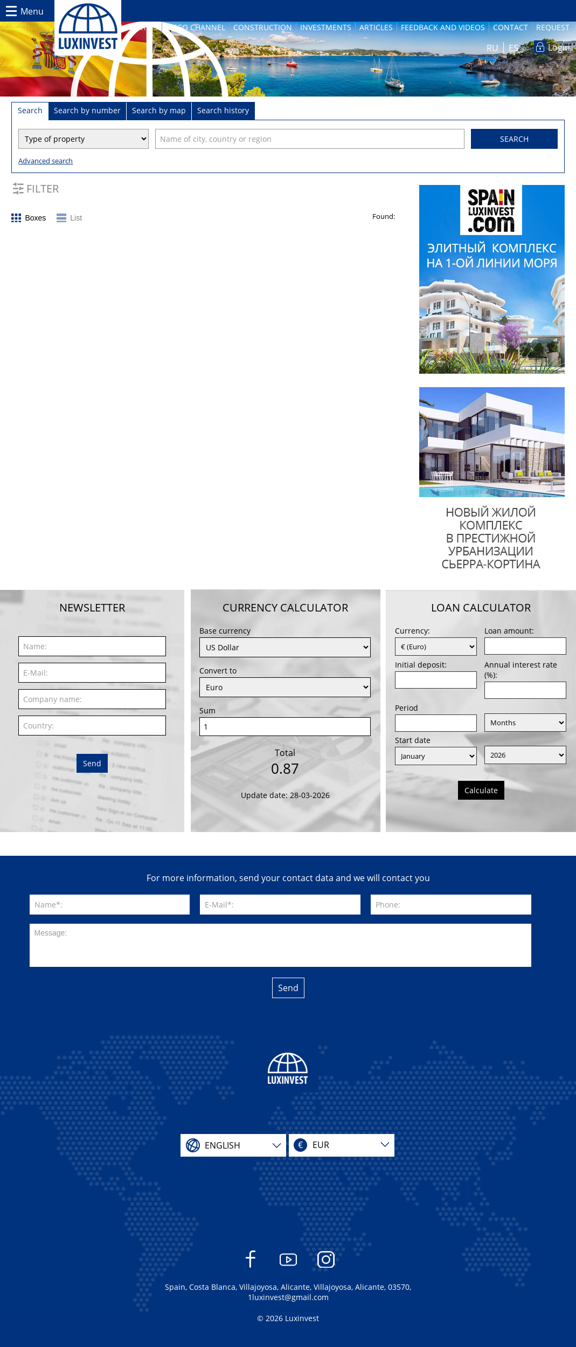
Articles (376, 27)
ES (513, 48)
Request (553, 27)
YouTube (288, 1264)
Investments (325, 27)
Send (92, 763)
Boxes (35, 218)
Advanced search (45, 161)
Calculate (481, 790)
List (76, 218)
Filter (42, 188)
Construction (262, 27)
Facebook (250, 1264)
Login (559, 47)
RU (492, 48)
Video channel (195, 27)
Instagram (325, 1264)
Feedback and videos (443, 27)
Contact (510, 27)
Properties (136, 27)
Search (514, 139)
